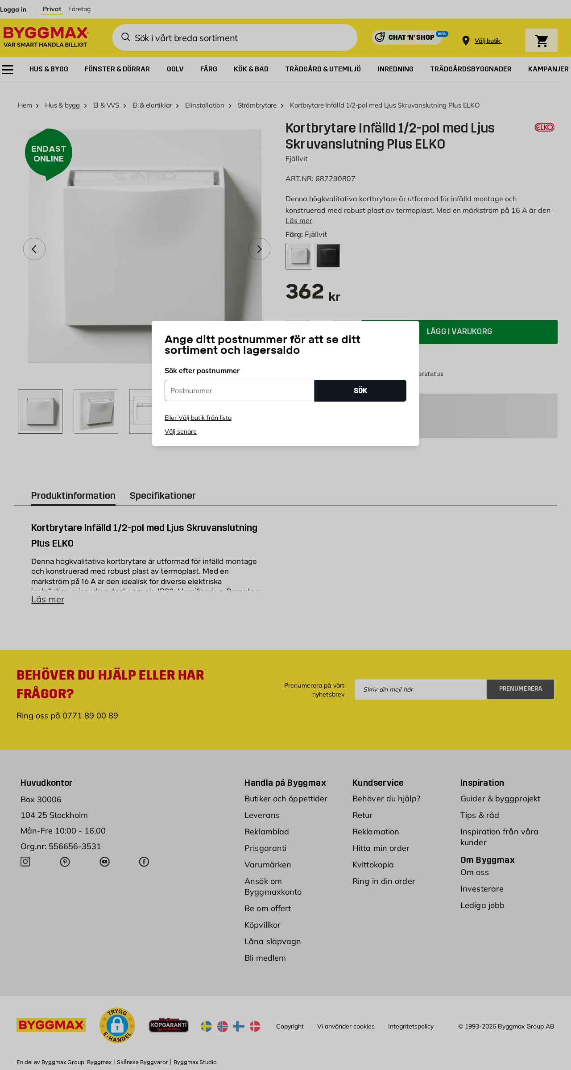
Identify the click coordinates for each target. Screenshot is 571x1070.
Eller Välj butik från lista (198, 418)
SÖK (360, 390)
